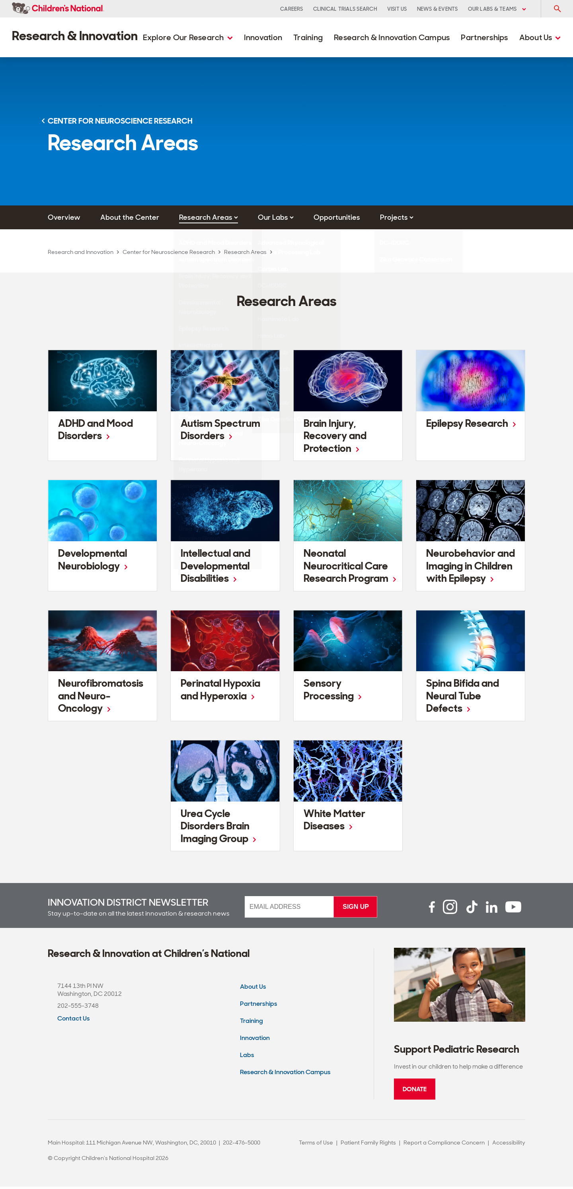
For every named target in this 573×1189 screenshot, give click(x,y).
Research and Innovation (80, 252)
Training (308, 37)
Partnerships (484, 37)
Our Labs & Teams (497, 9)
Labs (247, 1057)
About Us (540, 37)
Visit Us (397, 9)
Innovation (263, 37)
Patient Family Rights (368, 1144)
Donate (415, 1091)
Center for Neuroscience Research (169, 252)
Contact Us (73, 1021)
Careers (291, 9)
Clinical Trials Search (345, 9)
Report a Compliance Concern (444, 1144)
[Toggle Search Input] (557, 9)
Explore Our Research (188, 37)
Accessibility (508, 1144)
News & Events (437, 9)
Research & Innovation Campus (392, 37)
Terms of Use (316, 1144)
